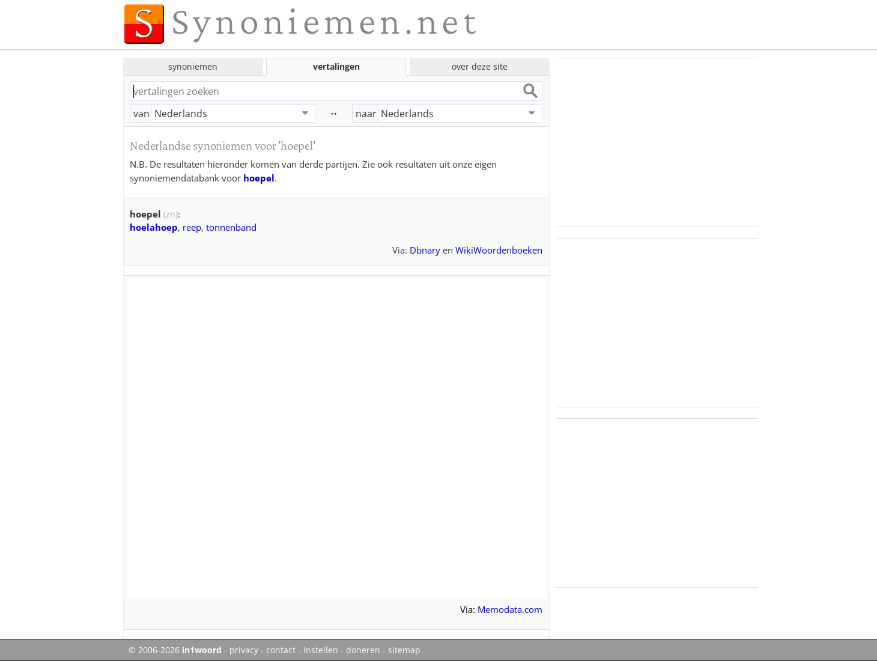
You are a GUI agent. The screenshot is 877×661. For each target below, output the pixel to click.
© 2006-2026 (175, 650)
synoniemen (192, 66)
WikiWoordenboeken (498, 250)
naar (366, 113)
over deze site (480, 66)
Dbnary (425, 250)
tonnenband (231, 227)
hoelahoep (154, 227)
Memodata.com (510, 609)
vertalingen (336, 66)
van (141, 113)
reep (192, 227)
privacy (243, 650)
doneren (363, 650)
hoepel (259, 178)
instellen (320, 650)
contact (281, 650)
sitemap (404, 650)
